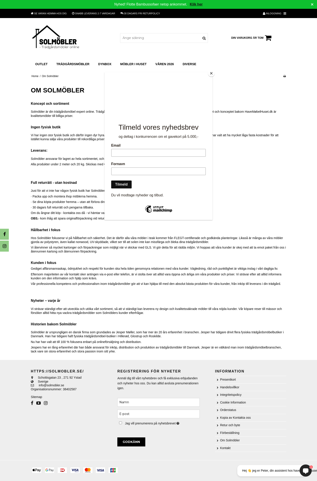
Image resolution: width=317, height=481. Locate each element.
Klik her (196, 4)
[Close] (211, 73)
